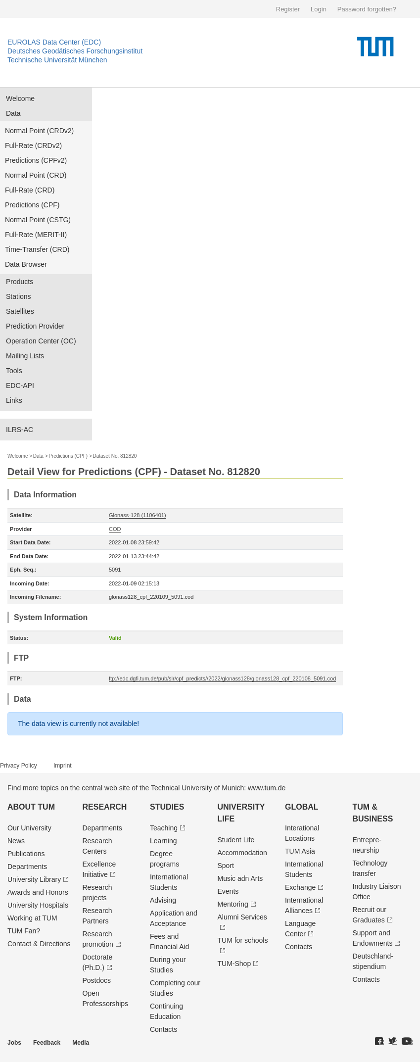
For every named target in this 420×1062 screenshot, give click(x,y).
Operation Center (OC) (41, 341)
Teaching (164, 828)
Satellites (20, 311)
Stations (18, 296)
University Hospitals (37, 905)
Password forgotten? (366, 9)
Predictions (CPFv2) (36, 160)
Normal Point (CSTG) (38, 220)
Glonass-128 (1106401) (137, 515)
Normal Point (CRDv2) (39, 131)
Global (302, 807)
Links (14, 400)
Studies (167, 807)
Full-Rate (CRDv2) (33, 145)
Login (319, 9)
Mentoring (233, 904)
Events (228, 891)
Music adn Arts (240, 878)
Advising (163, 900)
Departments (27, 866)
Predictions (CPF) (32, 205)
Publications (26, 854)
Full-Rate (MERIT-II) (36, 235)
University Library (34, 879)
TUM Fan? (23, 931)
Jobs (14, 1042)
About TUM (31, 807)
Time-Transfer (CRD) (37, 249)
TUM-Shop (234, 963)
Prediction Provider (35, 326)
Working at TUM (32, 918)
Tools (14, 371)
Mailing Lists (25, 356)
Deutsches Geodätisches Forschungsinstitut (74, 51)
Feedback (46, 1042)
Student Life (236, 840)
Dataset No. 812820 (115, 456)
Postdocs (97, 980)
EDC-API (20, 385)
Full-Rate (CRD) (29, 190)
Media (80, 1042)
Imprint (62, 765)
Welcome (20, 98)
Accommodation (242, 853)
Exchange (300, 887)
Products (19, 282)
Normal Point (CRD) (35, 175)
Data (13, 113)
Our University (29, 828)
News (16, 841)
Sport (226, 865)
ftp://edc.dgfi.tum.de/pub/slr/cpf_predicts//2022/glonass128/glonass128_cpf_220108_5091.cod (222, 678)
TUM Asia (300, 851)
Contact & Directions (39, 944)
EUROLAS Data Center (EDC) (54, 42)
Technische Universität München (57, 60)
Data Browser (26, 264)
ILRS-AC (19, 430)
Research (105, 807)
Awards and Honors (37, 892)
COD (115, 529)
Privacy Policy (18, 765)
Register (288, 9)
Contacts (163, 1029)
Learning (163, 841)
